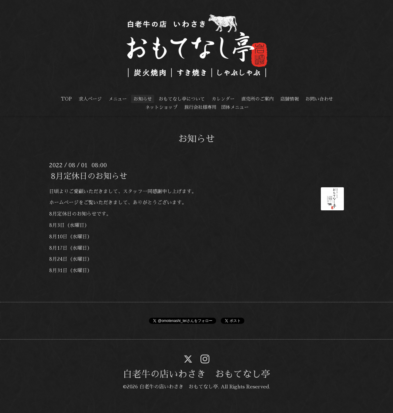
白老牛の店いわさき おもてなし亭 (196, 374)
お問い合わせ (319, 99)
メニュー (117, 99)
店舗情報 (289, 99)
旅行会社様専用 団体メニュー (216, 107)
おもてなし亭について (182, 99)
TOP (66, 99)
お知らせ (143, 99)
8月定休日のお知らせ (89, 176)
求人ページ (90, 99)
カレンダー (223, 99)
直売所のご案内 (257, 99)
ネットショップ (161, 107)
